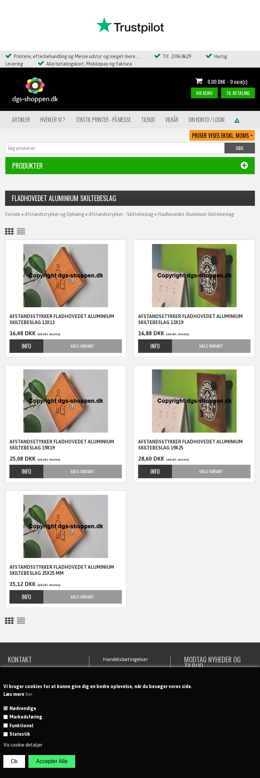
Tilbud (148, 120)
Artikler (21, 120)
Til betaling (238, 92)
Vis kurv (204, 92)
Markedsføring (25, 717)
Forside (12, 214)
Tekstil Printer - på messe (103, 120)
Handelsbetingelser (125, 659)
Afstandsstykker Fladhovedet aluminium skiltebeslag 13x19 (190, 319)
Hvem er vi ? (52, 120)
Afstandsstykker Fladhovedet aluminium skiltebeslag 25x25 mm (61, 570)
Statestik (19, 734)
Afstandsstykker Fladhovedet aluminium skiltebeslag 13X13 (61, 319)
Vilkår (171, 120)
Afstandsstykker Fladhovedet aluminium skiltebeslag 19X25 (190, 445)
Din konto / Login (206, 120)
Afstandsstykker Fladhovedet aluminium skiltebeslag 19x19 (61, 445)
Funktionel (21, 725)
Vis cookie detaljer (23, 745)
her (28, 694)
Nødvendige (22, 708)
